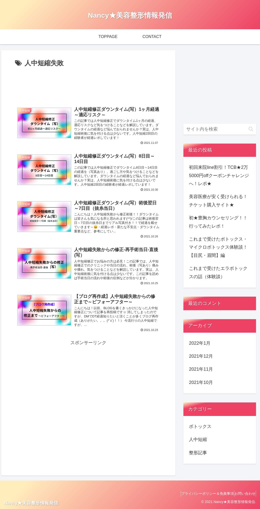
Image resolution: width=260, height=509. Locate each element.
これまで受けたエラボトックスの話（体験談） (218, 272)
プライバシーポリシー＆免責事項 (200, 493)
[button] (250, 129)
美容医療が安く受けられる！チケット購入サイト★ (218, 200)
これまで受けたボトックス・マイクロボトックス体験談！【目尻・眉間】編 (218, 247)
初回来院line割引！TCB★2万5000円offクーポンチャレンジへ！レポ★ (219, 175)
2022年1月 (199, 343)
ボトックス (200, 426)
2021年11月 (201, 369)
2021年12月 (201, 356)
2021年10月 (201, 382)
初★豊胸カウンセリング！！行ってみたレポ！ (218, 221)
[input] (219, 129)
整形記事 (198, 452)
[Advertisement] (88, 84)
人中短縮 (198, 439)
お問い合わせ (242, 493)
